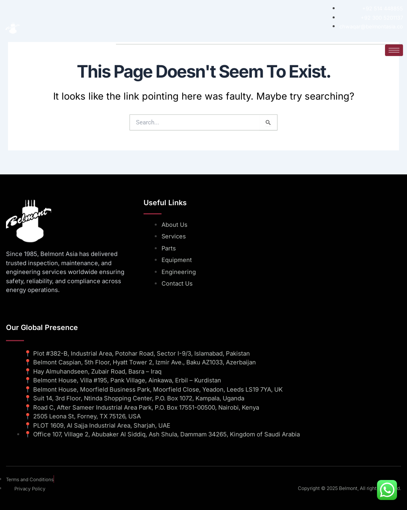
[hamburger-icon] (394, 49)
